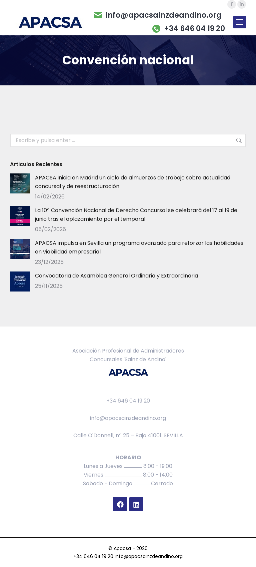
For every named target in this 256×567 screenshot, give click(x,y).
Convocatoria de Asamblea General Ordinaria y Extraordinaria (116, 275)
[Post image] (20, 183)
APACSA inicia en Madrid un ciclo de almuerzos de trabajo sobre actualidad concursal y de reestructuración (132, 182)
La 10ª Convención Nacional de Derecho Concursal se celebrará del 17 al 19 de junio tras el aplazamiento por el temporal (136, 214)
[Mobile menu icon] (239, 22)
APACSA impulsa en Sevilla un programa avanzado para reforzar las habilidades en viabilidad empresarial (139, 247)
